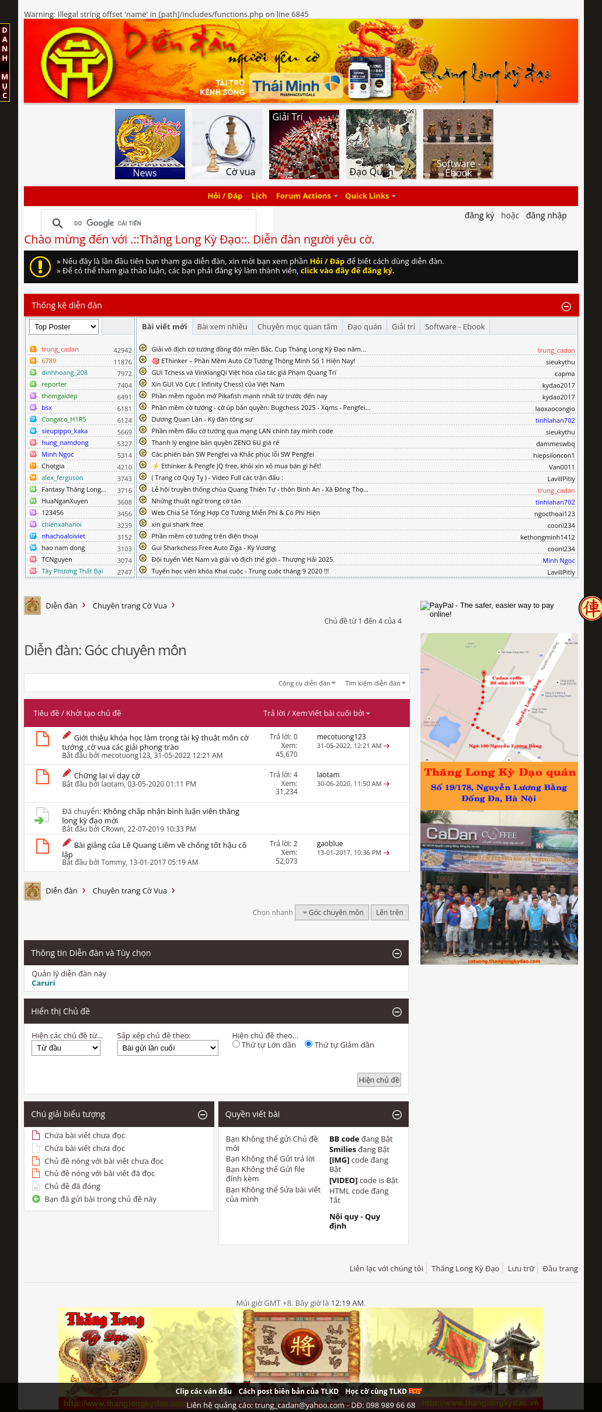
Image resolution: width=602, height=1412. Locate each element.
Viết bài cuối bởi (339, 713)
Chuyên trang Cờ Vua (130, 605)
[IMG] (339, 1159)
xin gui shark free (177, 524)
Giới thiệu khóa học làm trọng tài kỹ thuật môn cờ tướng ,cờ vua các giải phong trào (155, 742)
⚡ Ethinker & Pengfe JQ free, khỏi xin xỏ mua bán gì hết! (236, 465)
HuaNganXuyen (64, 500)
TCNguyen (56, 559)
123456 (52, 512)
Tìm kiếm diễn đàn (373, 683)
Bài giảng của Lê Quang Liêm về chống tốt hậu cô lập (154, 850)
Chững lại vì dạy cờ (107, 775)
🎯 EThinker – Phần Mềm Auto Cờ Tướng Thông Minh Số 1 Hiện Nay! (254, 360)
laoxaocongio (555, 408)
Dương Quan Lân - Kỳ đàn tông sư (202, 419)
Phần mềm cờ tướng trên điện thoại (205, 535)
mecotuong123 (125, 755)
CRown (112, 829)
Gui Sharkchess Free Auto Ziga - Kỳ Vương (214, 547)
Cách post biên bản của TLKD (288, 1391)
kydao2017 (558, 385)
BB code (344, 1138)
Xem (300, 713)
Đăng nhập (546, 215)
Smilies (342, 1149)
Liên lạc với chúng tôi (386, 1268)
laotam (112, 784)
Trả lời (274, 713)
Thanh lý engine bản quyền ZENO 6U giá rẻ (216, 442)
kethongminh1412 (547, 537)
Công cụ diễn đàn (304, 683)
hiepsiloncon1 (554, 455)
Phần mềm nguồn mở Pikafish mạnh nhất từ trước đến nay (240, 395)
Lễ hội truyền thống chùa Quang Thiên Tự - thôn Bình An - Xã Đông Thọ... (260, 489)
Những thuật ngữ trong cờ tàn (196, 500)
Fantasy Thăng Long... (73, 489)
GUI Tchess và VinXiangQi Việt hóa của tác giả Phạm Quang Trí (244, 372)
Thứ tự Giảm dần (339, 1044)
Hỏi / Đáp (225, 196)
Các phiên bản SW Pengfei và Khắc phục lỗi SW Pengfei (233, 454)
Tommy (113, 862)
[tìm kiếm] (147, 224)
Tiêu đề (46, 713)
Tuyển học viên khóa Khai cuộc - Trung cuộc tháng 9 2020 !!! (240, 570)
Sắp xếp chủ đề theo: (154, 1035)
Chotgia (52, 465)
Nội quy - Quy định (354, 1221)
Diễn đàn (62, 605)
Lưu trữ (521, 1268)
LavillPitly (561, 478)
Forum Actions (303, 196)
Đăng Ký (480, 215)
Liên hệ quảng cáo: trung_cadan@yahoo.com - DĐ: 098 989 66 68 (301, 1405)
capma (565, 373)
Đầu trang (560, 1268)
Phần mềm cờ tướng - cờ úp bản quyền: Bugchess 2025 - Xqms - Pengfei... (261, 407)
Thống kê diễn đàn (67, 305)
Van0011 (562, 466)
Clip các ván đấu (204, 1391)
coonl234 (561, 525)
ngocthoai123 (554, 513)
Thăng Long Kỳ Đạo (465, 1268)
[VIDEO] (343, 1180)
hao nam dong (63, 547)
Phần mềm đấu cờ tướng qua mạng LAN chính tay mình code (242, 430)
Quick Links (367, 196)
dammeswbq (555, 443)
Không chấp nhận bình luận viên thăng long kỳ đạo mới (150, 816)
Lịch (259, 196)
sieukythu (560, 361)
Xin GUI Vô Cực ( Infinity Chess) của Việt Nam (218, 384)
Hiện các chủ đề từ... (67, 1035)
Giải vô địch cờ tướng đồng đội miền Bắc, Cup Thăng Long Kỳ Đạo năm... (259, 349)
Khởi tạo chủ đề (93, 713)
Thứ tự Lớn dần (264, 1044)
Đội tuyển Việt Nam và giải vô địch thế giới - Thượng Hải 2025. (243, 559)
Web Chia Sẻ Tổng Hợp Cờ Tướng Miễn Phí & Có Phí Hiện (236, 512)
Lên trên (389, 912)
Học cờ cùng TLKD (383, 1391)
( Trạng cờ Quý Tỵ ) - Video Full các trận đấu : (217, 477)
